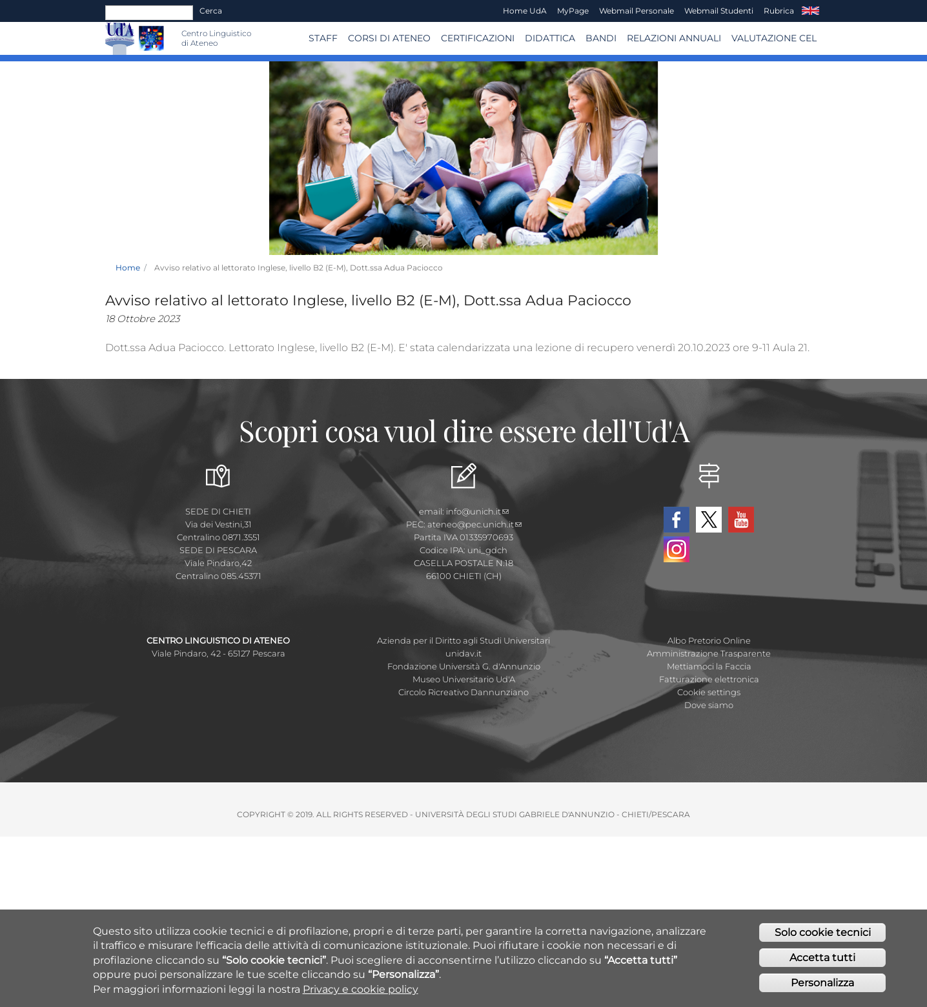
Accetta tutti (822, 958)
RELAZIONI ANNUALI (674, 38)
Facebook (676, 519)
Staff (323, 38)
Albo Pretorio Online (709, 640)
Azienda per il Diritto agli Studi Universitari (463, 640)
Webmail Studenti (718, 10)
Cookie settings (708, 692)
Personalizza (822, 983)
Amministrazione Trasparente (709, 653)
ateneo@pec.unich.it (474, 524)
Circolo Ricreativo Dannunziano (463, 692)
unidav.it (463, 653)
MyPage (573, 10)
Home (128, 267)
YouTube (741, 519)
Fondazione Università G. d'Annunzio (463, 666)
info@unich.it (477, 511)
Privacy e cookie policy (360, 990)
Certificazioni (477, 38)
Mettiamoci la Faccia (709, 666)
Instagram (676, 549)
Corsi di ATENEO (389, 38)
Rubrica (779, 10)
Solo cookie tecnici (823, 933)
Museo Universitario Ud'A (464, 679)
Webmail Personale (636, 10)
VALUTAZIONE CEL (774, 38)
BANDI (601, 38)
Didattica (550, 38)
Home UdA (525, 10)
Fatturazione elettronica (709, 679)
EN (810, 11)
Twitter (709, 519)
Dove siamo (708, 705)
